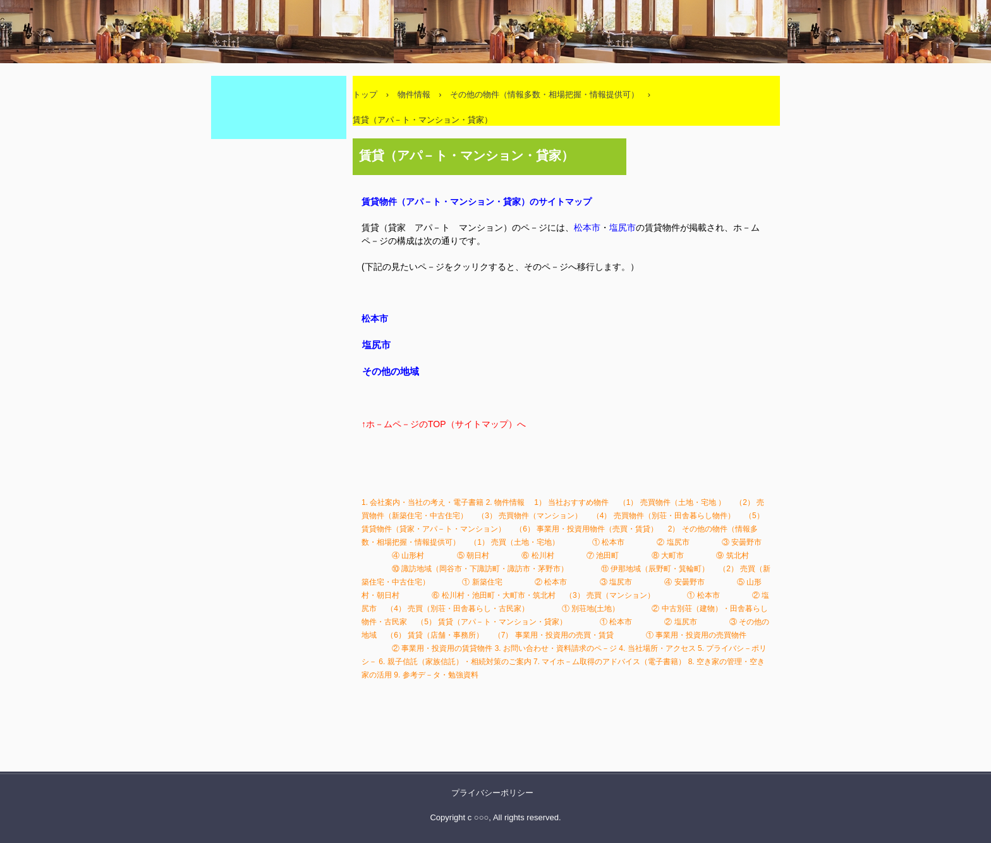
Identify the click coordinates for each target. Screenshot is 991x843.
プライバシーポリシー (492, 793)
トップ (365, 94)
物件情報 (414, 94)
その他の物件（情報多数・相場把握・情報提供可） (544, 94)
